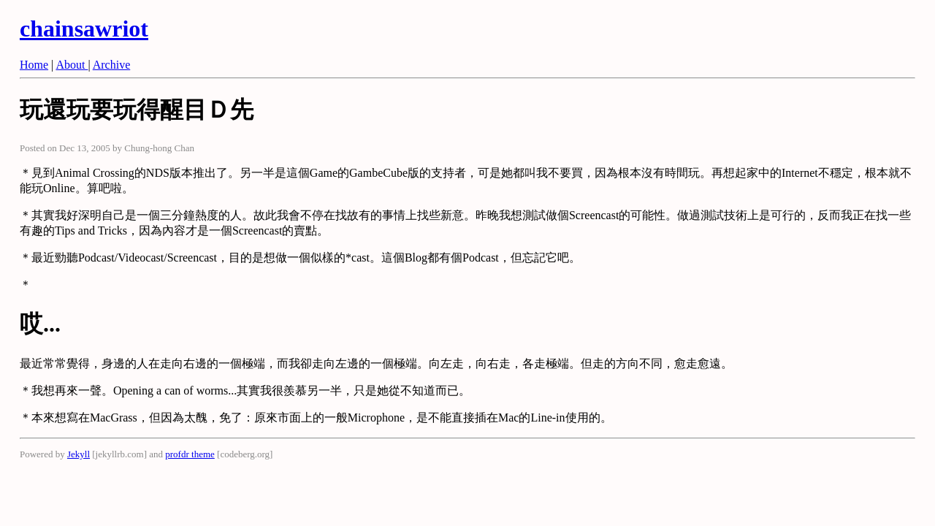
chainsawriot (84, 28)
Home (34, 64)
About (72, 64)
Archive (112, 64)
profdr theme (190, 454)
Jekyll (78, 454)
